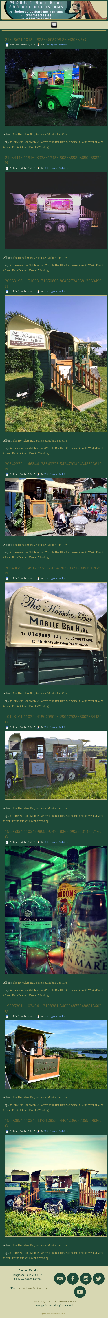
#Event (99, 142)
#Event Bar (9, 147)
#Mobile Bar (36, 142)
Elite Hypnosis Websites (56, 44)
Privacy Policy (38, 1301)
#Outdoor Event (26, 147)
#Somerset (72, 142)
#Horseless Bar (19, 142)
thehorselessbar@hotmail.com (32, 1288)
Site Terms (52, 1301)
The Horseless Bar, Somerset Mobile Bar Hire (40, 134)
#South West (86, 142)
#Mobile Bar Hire (54, 142)
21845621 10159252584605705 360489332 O (45, 39)
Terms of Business (67, 1301)
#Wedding (43, 147)
